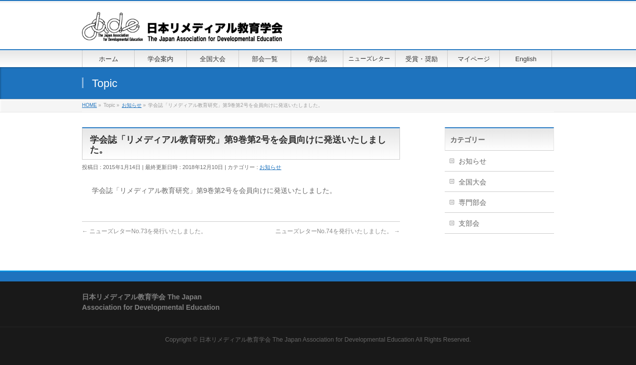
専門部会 (472, 202)
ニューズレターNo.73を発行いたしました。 (144, 231)
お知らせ (270, 167)
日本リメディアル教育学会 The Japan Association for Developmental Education (306, 339)
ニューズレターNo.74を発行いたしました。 (337, 231)
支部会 (469, 223)
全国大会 (472, 182)
